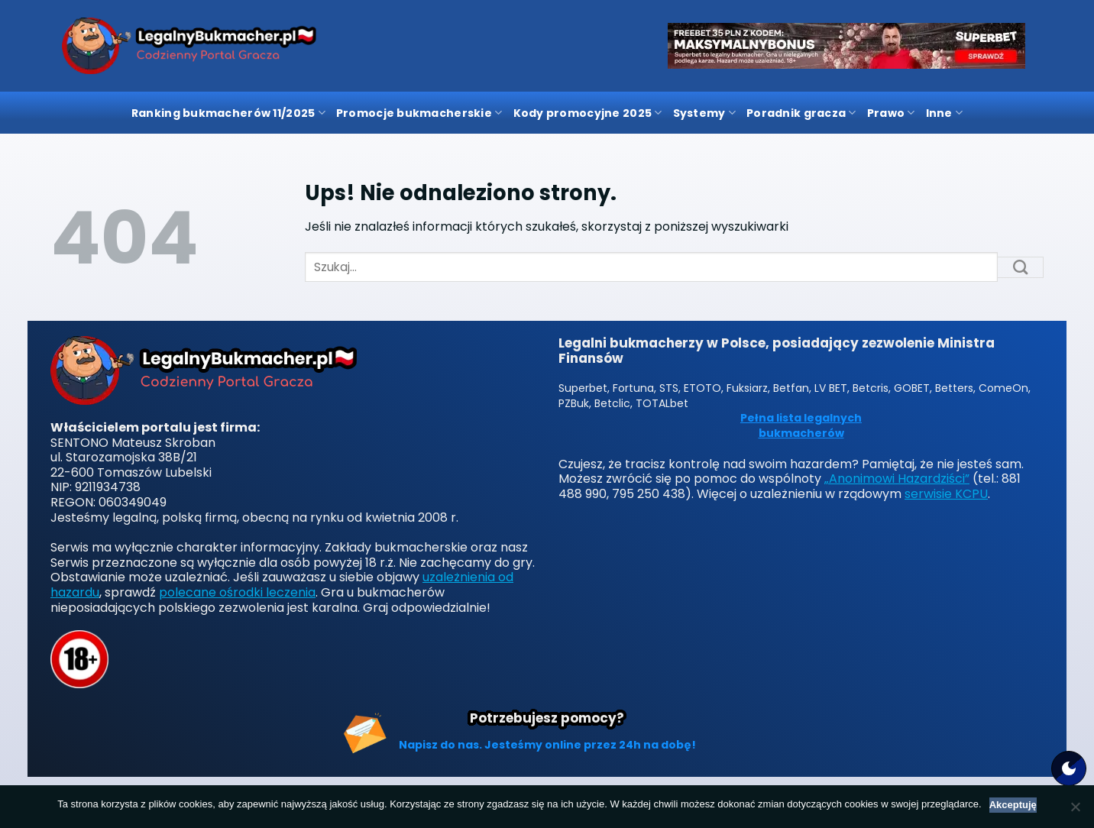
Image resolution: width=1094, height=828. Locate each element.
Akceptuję (1013, 804)
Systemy (704, 113)
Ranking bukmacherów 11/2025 (228, 113)
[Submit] (1021, 267)
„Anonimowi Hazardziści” (896, 478)
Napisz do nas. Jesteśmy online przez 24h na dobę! (547, 744)
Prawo (891, 113)
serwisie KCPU (946, 494)
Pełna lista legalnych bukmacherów (801, 426)
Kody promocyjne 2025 (587, 113)
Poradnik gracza (801, 113)
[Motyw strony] (1068, 768)
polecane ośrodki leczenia (237, 592)
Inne (944, 113)
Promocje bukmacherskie (419, 113)
